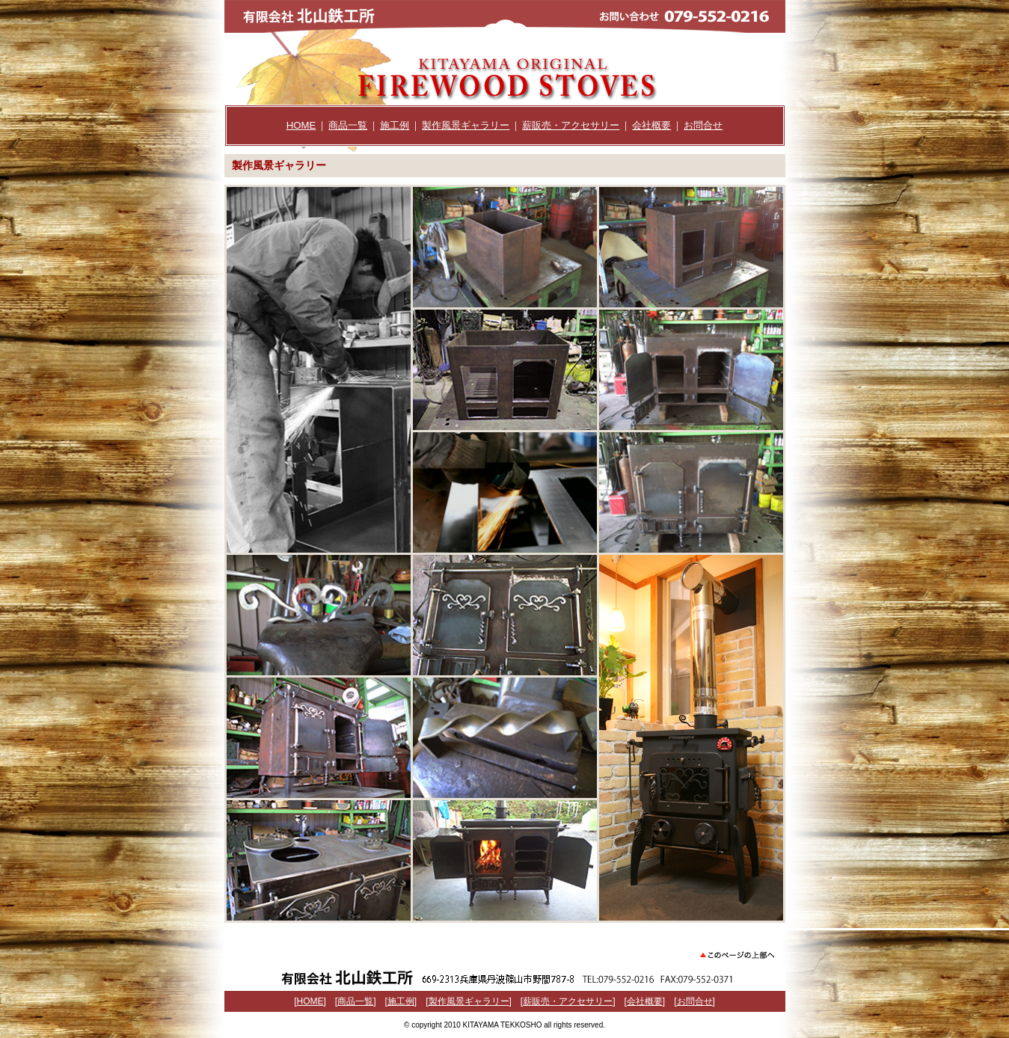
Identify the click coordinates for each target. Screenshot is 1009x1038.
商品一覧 (347, 125)
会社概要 (651, 125)
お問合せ (703, 125)
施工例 (394, 125)
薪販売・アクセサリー (570, 125)
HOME (301, 125)
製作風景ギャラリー (465, 125)
